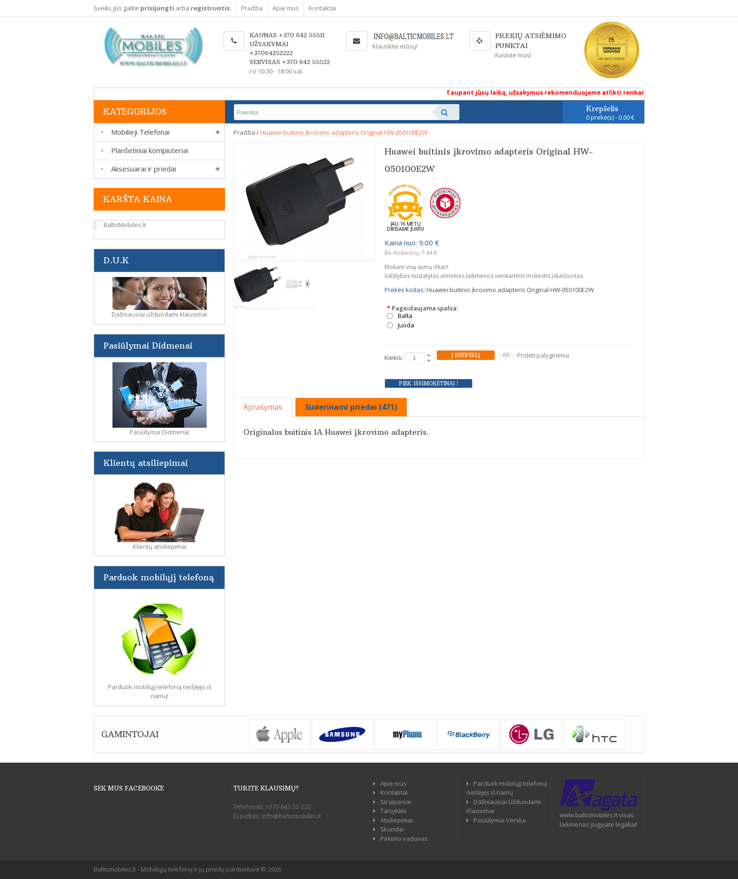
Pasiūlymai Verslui (499, 820)
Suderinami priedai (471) (351, 407)
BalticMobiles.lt (125, 224)
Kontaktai (322, 8)
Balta (405, 316)
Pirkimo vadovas (404, 838)
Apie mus (286, 8)
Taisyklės (393, 810)
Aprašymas (262, 407)
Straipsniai (395, 802)
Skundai (392, 829)
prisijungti (157, 8)
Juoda (406, 325)
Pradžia (252, 8)
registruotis (210, 8)
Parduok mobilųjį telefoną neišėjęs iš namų (506, 788)
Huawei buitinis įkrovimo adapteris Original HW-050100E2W (344, 132)
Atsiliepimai (396, 820)
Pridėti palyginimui (543, 355)
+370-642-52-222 (288, 806)
